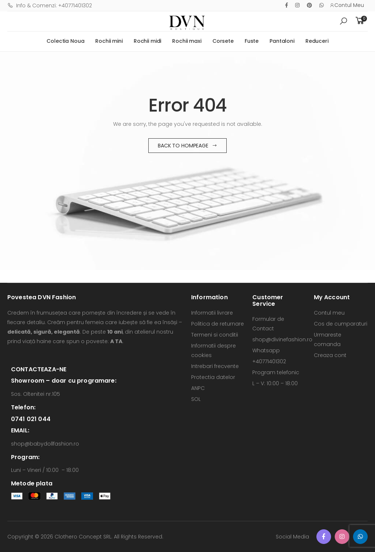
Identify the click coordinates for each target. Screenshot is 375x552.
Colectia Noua (65, 41)
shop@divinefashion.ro (282, 339)
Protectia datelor (213, 377)
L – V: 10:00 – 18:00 (275, 383)
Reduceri (316, 41)
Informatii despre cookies (213, 350)
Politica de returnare (217, 323)
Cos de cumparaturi (340, 323)
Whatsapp (266, 350)
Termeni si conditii (214, 334)
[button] (343, 21)
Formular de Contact (268, 323)
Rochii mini (108, 41)
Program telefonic (275, 372)
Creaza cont (330, 355)
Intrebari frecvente (215, 366)
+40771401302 (269, 361)
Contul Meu (346, 5)
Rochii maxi (186, 41)
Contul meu (329, 312)
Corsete (223, 41)
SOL (196, 399)
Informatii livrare (212, 312)
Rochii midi (147, 41)
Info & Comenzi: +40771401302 (49, 5)
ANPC (198, 388)
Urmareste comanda (327, 339)
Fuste (252, 41)
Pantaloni (282, 41)
